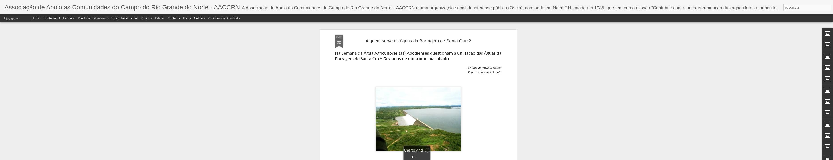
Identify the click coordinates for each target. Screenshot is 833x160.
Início (36, 18)
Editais (159, 18)
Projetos (146, 18)
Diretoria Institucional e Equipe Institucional (108, 18)
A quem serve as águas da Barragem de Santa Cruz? (418, 40)
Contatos (173, 18)
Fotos (187, 18)
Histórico (69, 18)
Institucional (51, 18)
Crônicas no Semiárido (224, 18)
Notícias (199, 18)
